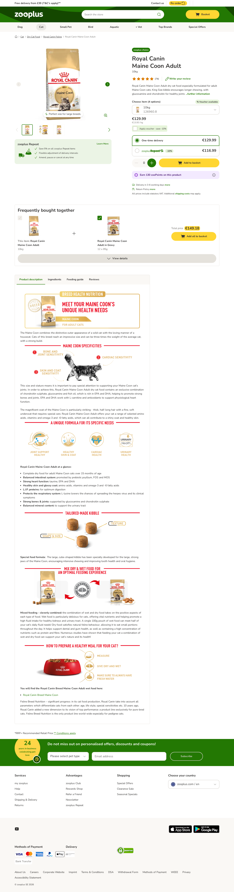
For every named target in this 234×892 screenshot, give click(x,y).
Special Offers (197, 27)
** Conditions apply (65, 733)
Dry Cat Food (33, 36)
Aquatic (114, 27)
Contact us (157, 3)
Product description (30, 279)
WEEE (174, 872)
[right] (107, 84)
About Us (20, 872)
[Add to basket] (189, 163)
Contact (19, 794)
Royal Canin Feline (52, 36)
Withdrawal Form (128, 872)
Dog (20, 27)
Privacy (186, 872)
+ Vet (139, 27)
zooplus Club (73, 783)
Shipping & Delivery (26, 800)
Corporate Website (53, 872)
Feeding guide (75, 279)
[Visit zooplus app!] (180, 832)
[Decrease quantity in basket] (136, 163)
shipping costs (182, 193)
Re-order (178, 3)
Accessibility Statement (28, 877)
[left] (18, 84)
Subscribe (186, 756)
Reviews (94, 279)
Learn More (103, 143)
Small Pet (65, 27)
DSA (111, 872)
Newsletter (72, 800)
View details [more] (117, 258)
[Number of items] (144, 163)
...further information (198, 94)
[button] (141, 50)
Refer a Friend (74, 794)
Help (17, 789)
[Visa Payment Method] (19, 854)
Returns (19, 805)
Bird (90, 27)
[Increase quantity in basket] (151, 163)
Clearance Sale (125, 789)
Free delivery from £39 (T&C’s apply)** (38, 3)
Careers (34, 872)
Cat (41, 27)
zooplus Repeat (74, 805)
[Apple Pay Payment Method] (60, 854)
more (167, 184)
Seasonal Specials (127, 794)
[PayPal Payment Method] (49, 854)
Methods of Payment (155, 872)
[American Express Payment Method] (39, 854)
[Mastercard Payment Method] (29, 854)
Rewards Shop (74, 789)
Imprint (73, 872)
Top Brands (165, 27)
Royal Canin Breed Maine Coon (40, 695)
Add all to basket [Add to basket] (197, 236)
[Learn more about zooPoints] (214, 175)
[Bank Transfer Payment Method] (23, 861)
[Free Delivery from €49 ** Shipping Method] (70, 854)
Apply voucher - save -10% (152, 128)
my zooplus (21, 783)
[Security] (125, 851)
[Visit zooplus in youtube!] (17, 829)
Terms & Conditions (92, 872)
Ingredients (54, 279)
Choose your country (182, 776)
